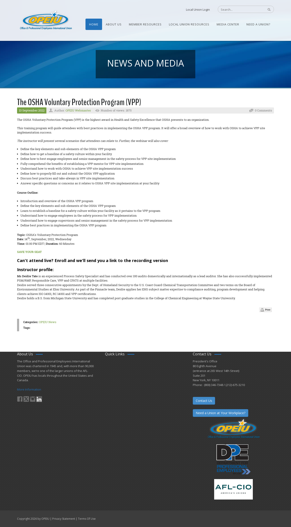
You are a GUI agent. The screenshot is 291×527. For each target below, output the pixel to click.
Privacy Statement (63, 519)
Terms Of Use (87, 519)
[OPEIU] (45, 20)
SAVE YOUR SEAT (29, 252)
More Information (29, 389)
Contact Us (204, 400)
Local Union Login (198, 9)
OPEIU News (47, 322)
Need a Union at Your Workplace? (220, 413)
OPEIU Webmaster (78, 110)
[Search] (239, 9)
